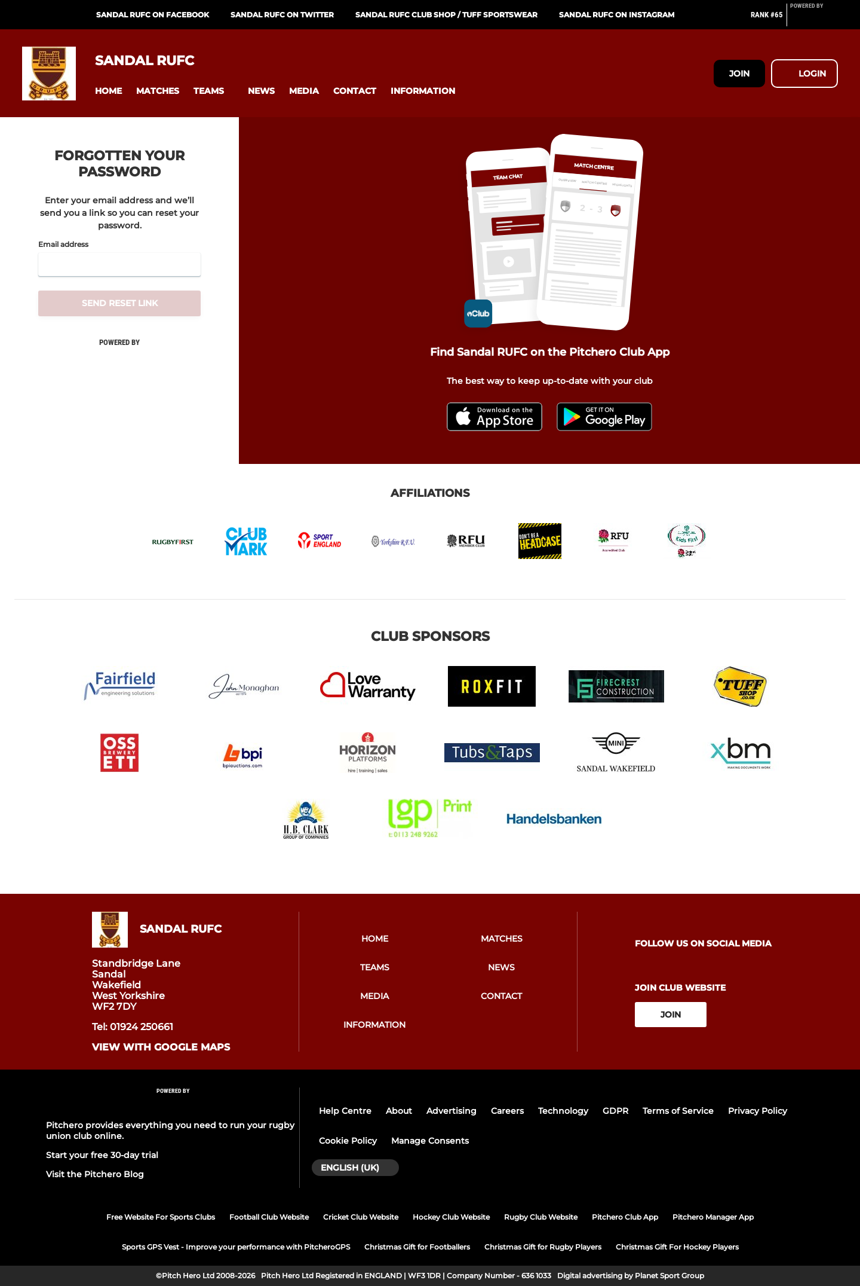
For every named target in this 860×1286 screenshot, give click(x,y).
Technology (563, 1110)
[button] (108, 91)
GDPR (615, 1110)
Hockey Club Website (451, 1216)
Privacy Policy (757, 1110)
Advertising (451, 1110)
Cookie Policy (348, 1140)
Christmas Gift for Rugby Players (542, 1246)
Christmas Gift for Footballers (417, 1246)
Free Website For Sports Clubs (160, 1216)
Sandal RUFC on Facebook (152, 14)
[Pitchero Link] (814, 20)
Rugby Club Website (541, 1216)
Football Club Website (269, 1216)
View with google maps (161, 1047)
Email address (63, 244)
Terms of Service (678, 1110)
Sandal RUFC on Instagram (616, 14)
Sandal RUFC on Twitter (282, 14)
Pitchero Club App (625, 1216)
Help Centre (345, 1110)
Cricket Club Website (360, 1216)
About (399, 1110)
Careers (507, 1110)
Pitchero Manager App (713, 1216)
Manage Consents (430, 1140)
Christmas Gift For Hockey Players (677, 1246)
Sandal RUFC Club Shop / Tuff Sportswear (446, 14)
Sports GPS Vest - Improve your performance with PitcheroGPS (236, 1246)
